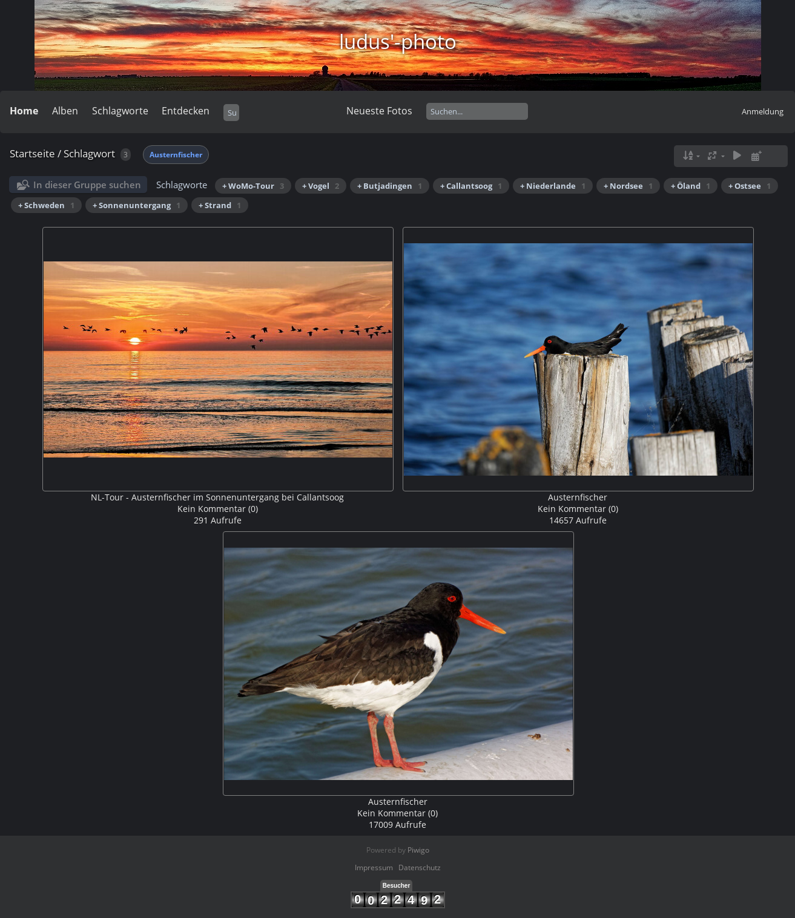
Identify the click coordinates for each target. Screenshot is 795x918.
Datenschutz (419, 867)
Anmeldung (762, 111)
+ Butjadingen (389, 185)
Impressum (374, 867)
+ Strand (220, 205)
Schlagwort (89, 153)
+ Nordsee (628, 185)
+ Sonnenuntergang (136, 205)
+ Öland (690, 185)
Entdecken (185, 110)
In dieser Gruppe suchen (87, 185)
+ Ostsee (749, 185)
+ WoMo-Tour (253, 185)
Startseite (32, 153)
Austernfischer (176, 154)
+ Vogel (320, 185)
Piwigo (418, 850)
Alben (65, 110)
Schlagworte (120, 110)
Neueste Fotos (379, 110)
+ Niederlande (553, 185)
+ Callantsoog (471, 185)
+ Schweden (46, 205)
